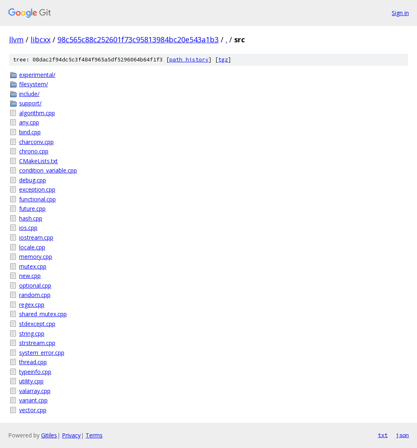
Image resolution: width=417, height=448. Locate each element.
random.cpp (34, 295)
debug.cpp (32, 180)
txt (383, 435)
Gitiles (49, 435)
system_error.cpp (41, 352)
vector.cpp (32, 410)
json (402, 435)
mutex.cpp (32, 266)
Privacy (71, 435)
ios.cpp (28, 228)
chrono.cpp (33, 151)
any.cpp (29, 122)
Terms (94, 435)
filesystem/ (33, 84)
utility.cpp (31, 381)
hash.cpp (30, 218)
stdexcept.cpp (37, 324)
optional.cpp (35, 285)
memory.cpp (35, 256)
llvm (16, 39)
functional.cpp (37, 199)
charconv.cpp (36, 142)
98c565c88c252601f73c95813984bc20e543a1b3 (138, 39)
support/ (30, 103)
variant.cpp (33, 400)
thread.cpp (33, 362)
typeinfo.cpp (35, 372)
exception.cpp (37, 189)
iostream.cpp (36, 237)
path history (188, 59)
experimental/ (37, 75)
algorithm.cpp (37, 113)
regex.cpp (31, 304)
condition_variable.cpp (48, 170)
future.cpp (32, 208)
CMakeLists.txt (38, 161)
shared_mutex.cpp (43, 314)
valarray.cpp (34, 391)
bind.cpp (30, 132)
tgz (223, 59)
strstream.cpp (37, 343)
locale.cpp (32, 247)
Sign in (400, 13)
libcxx (40, 39)
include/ (29, 94)
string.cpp (31, 333)
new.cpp (30, 276)
